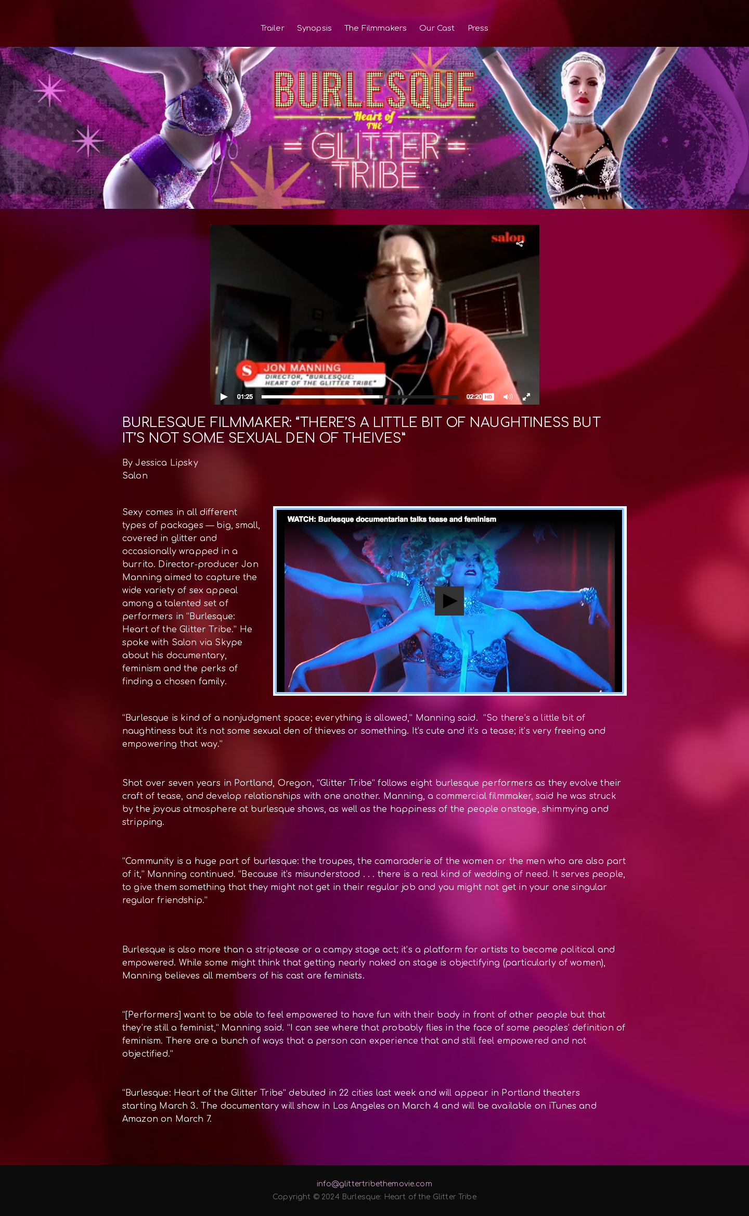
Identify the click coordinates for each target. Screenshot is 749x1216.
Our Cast (437, 28)
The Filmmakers (375, 28)
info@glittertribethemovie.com (374, 1184)
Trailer (273, 28)
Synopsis (314, 28)
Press (478, 28)
